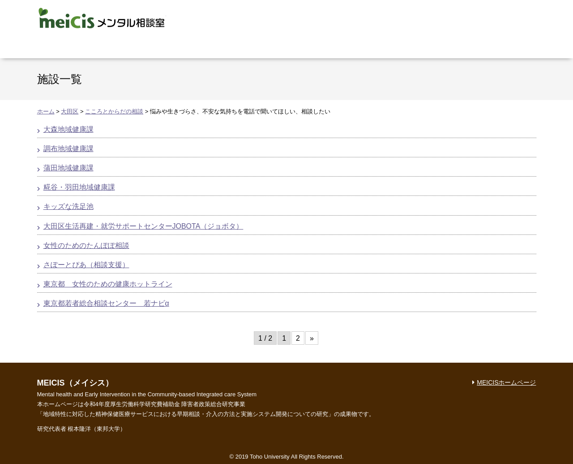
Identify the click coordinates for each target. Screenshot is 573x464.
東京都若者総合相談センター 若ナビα (106, 303)
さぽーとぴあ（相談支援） (86, 265)
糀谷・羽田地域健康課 (79, 187)
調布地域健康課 (68, 148)
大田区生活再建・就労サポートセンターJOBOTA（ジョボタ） (143, 226)
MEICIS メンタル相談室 (101, 18)
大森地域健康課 (68, 129)
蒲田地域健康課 (68, 168)
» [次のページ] (312, 338)
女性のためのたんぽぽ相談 (86, 245)
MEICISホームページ (506, 382)
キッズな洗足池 (68, 206)
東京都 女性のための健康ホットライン (107, 284)
